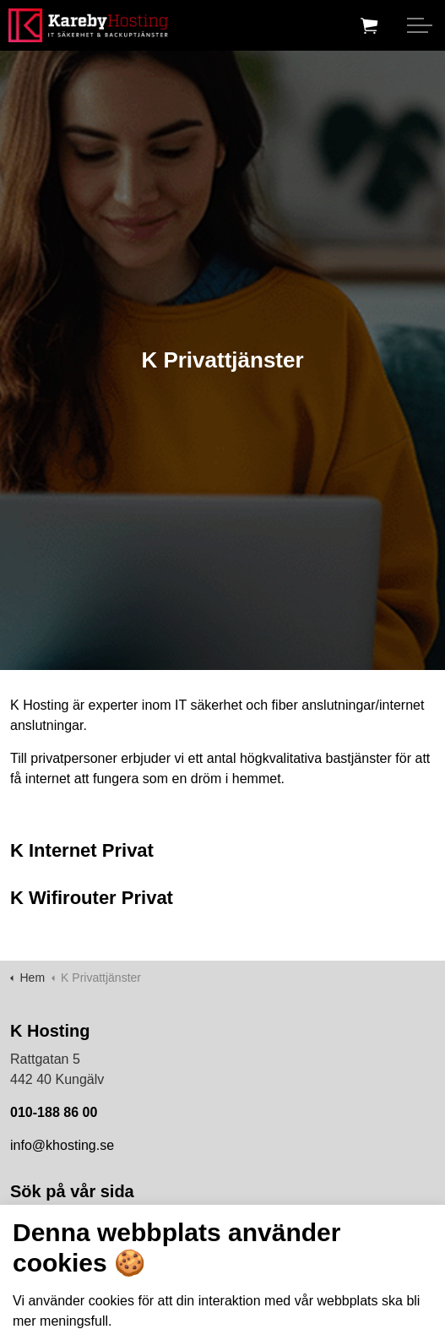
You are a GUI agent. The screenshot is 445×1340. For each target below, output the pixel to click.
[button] (418, 1231)
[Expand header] (419, 25)
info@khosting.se (62, 1145)
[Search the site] (222, 1231)
